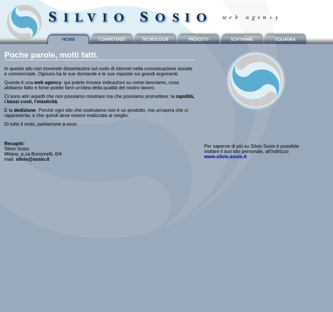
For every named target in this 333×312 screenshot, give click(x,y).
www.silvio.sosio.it (225, 156)
